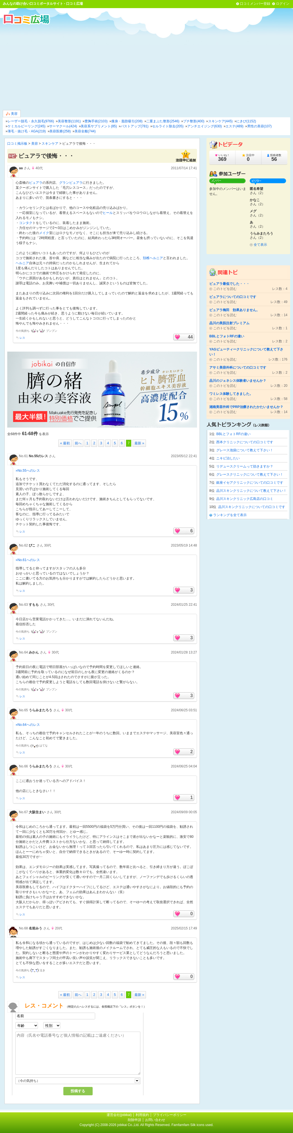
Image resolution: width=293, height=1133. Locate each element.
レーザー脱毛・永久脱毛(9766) (31, 121)
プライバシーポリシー (169, 1115)
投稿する (78, 1091)
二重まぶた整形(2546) (162, 121)
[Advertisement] (146, 67)
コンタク (25, 223)
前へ (78, 443)
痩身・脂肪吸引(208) (127, 121)
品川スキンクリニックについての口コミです (251, 507)
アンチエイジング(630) (204, 126)
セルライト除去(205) (167, 126)
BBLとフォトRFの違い (233, 434)
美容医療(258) (60, 131)
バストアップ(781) (134, 126)
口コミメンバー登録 (255, 4)
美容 (12, 114)
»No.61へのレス (28, 560)
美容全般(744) (85, 131)
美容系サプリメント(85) (99, 126)
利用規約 (142, 1115)
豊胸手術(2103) (96, 121)
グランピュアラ (71, 183)
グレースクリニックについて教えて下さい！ (249, 474)
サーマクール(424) (63, 126)
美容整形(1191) (69, 121)
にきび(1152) (246, 121)
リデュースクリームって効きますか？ (244, 466)
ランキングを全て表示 (230, 515)
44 (190, 337)
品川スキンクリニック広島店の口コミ (244, 499)
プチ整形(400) (193, 121)
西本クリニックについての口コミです (244, 442)
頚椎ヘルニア (153, 258)
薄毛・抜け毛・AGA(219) (27, 131)
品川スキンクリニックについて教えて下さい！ (251, 491)
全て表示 (260, 245)
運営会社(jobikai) (120, 1115)
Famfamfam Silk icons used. (192, 1125)
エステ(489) (234, 126)
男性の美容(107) (259, 126)
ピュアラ (35, 183)
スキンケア (50, 143)
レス (22, 337)
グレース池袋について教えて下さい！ (244, 450)
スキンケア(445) (220, 121)
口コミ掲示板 (17, 143)
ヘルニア (22, 263)
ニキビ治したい (228, 458)
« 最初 (65, 443)
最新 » (139, 443)
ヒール (108, 213)
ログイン (282, 4)
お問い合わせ (155, 1120)
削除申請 (134, 1120)
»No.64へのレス (28, 725)
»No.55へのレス (28, 471)
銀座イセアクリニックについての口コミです (249, 483)
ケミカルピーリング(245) (26, 126)
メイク (44, 233)
